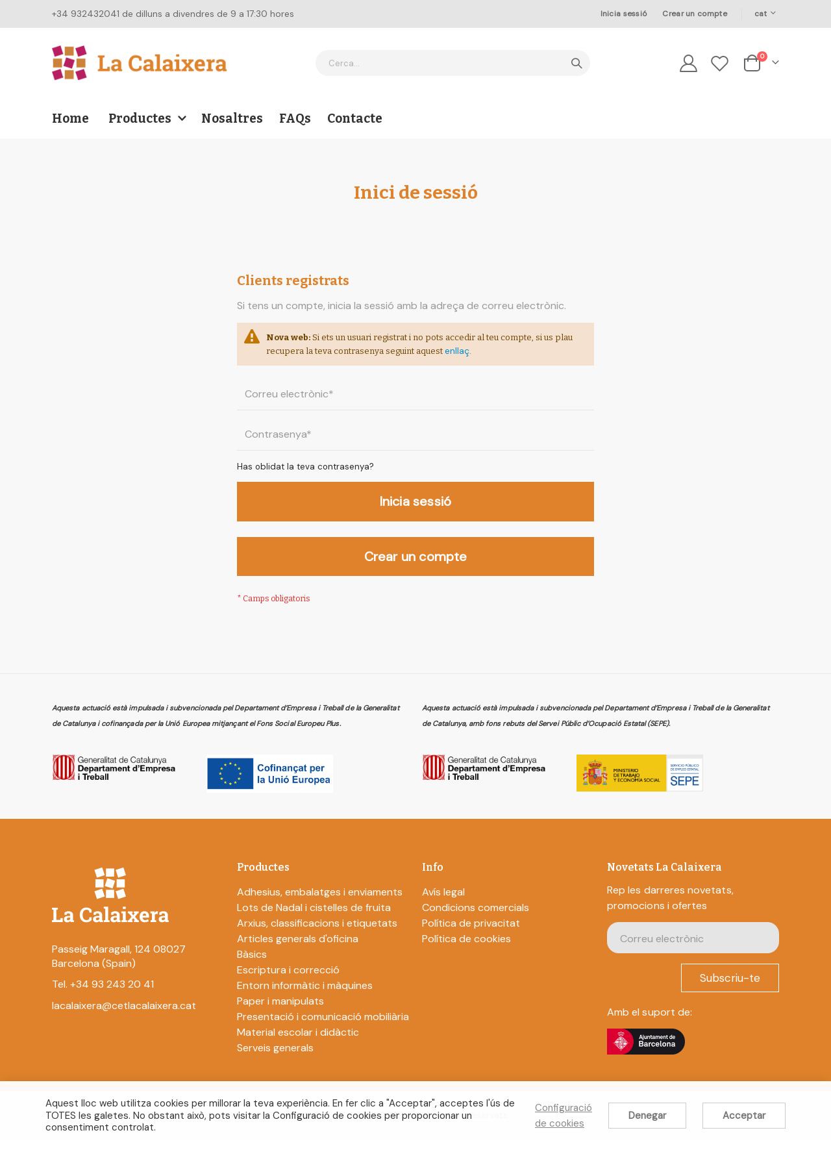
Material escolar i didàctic (298, 1042)
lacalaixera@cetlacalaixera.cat (124, 1016)
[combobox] (453, 63)
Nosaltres (232, 118)
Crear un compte (694, 13)
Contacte (354, 118)
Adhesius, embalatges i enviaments (320, 902)
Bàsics (252, 964)
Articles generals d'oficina (297, 949)
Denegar (647, 1115)
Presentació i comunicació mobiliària (323, 1027)
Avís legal (443, 902)
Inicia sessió (624, 13)
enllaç (537, 353)
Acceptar (744, 1115)
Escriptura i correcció (288, 980)
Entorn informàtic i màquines (305, 996)
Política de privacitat (471, 933)
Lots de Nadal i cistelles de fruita (314, 918)
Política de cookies (466, 949)
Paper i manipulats (280, 1011)
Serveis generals (275, 1058)
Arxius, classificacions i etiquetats (317, 933)
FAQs (295, 118)
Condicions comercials (475, 918)
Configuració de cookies (563, 1115)
